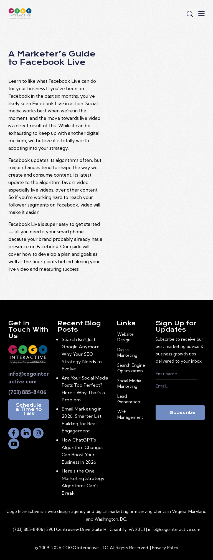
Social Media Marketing (129, 383)
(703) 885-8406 (27, 392)
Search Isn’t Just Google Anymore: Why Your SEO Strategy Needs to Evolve (82, 353)
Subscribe (182, 412)
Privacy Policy (165, 547)
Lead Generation (128, 399)
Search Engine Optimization (131, 368)
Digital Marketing (127, 352)
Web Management (130, 414)
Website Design (125, 337)
